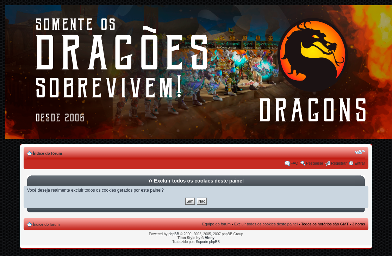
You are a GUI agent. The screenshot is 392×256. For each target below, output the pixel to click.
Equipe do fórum (216, 224)
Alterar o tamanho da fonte (360, 152)
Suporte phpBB (208, 242)
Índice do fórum (47, 153)
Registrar (339, 163)
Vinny (209, 238)
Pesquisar (314, 163)
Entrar (359, 163)
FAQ (294, 163)
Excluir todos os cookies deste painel (266, 224)
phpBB (173, 234)
